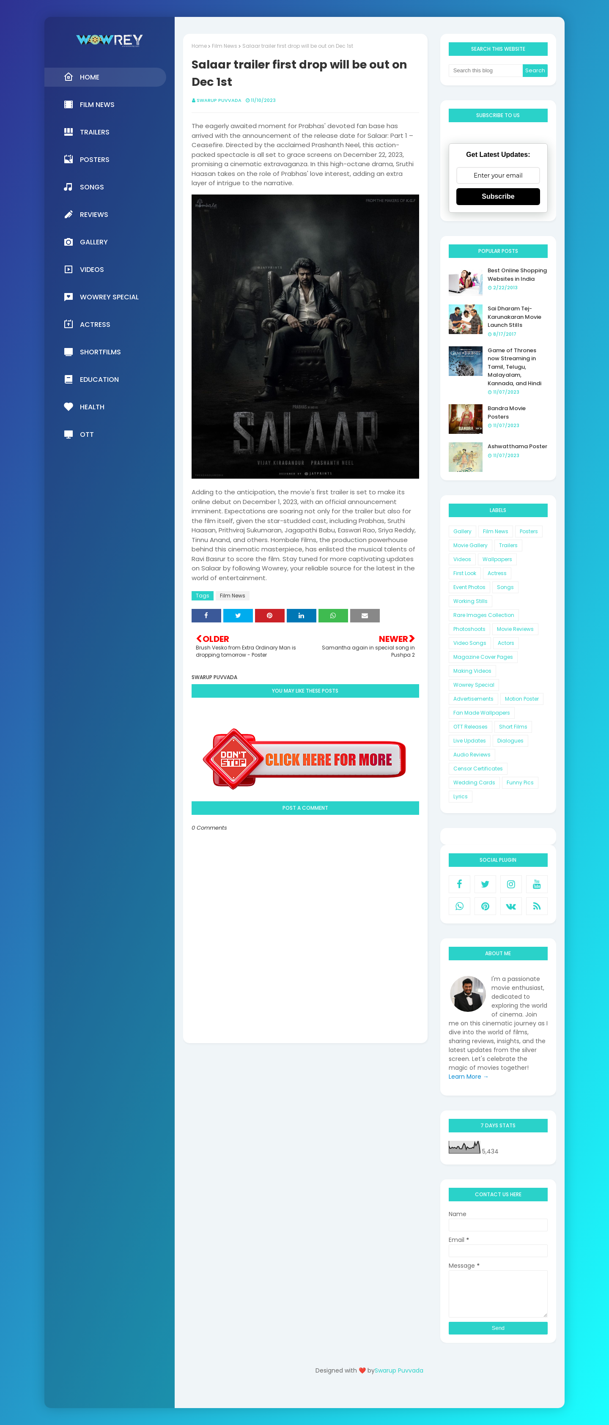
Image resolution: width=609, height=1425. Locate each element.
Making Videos (472, 670)
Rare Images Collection (483, 615)
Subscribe (498, 196)
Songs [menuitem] (83, 187)
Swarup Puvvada (219, 100)
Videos (462, 559)
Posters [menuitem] (86, 159)
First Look (464, 573)
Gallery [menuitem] (85, 242)
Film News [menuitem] (89, 104)
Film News (224, 45)
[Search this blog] (486, 70)
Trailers (508, 545)
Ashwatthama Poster (517, 446)
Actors (506, 643)
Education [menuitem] (91, 379)
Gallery (462, 531)
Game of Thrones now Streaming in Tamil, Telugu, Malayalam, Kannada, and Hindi (514, 366)
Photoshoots (469, 629)
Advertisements (473, 698)
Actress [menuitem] (86, 324)
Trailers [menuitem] (86, 132)
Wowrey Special (473, 684)
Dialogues (510, 740)
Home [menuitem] (81, 77)
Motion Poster (522, 698)
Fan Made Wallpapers (481, 712)
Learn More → (469, 1076)
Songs (505, 587)
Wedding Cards (474, 782)
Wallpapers (497, 559)
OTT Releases (470, 726)
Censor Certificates (478, 768)
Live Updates (469, 740)
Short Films (513, 726)
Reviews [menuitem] (85, 214)
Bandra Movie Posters (507, 412)
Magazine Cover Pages (483, 656)
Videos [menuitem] (83, 269)
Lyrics (460, 796)
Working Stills (470, 601)
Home (199, 45)
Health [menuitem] (83, 407)
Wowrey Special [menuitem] (101, 297)
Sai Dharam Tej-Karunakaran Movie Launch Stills (514, 316)
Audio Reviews (472, 754)
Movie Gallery (470, 545)
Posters (529, 531)
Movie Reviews (515, 629)
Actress (497, 573)
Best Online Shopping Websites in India (517, 274)
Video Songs (469, 643)
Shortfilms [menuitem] (92, 352)
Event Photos (469, 587)
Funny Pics (520, 782)
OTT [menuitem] (78, 434)
